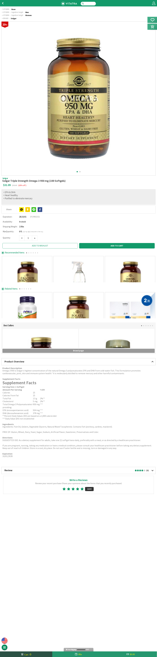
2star (69, 615)
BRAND (5, 18)
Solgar (13, 18)
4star (78, 615)
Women (28, 15)
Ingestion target (17, 12)
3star (74, 615)
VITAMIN (6, 9)
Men (27, 12)
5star (83, 615)
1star (65, 615)
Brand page (78, 477)
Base (13, 9)
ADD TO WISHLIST (40, 246)
